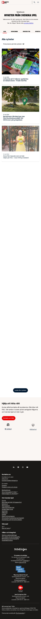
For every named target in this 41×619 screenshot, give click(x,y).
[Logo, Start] (5, 2)
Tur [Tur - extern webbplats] (3, 526)
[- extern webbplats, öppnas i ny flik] (13, 467)
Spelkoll (4, 514)
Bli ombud (8, 430)
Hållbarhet (5, 512)
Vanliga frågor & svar (7, 509)
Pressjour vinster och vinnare (9, 487)
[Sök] (34, 2)
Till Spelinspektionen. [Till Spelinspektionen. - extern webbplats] (20, 580)
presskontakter (28, 23)
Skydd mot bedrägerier (8, 516)
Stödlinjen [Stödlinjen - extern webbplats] (26, 560)
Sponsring (4, 511)
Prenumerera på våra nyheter (13, 44)
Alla (4, 31)
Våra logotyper (6, 505)
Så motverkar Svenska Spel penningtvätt (13, 518)
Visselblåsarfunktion (7, 540)
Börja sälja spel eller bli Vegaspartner (12, 502)
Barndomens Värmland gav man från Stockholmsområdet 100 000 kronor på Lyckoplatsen (14, 119)
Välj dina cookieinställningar (9, 535)
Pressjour (4, 485)
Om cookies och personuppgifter (11, 537)
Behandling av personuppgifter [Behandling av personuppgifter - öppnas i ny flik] (10, 538)
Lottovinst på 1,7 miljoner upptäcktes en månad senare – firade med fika (15, 80)
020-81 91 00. (22, 562)
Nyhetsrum (5, 504)
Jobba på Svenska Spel (8, 507)
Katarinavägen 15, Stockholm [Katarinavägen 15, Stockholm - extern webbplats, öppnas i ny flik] (9, 493)
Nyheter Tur (26, 31)
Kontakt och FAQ (8, 418)
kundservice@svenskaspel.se (10, 480)
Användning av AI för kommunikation (12, 519)
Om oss (4, 500)
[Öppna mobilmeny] (38, 2)
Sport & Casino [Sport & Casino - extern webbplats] (6, 528)
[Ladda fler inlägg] (20, 390)
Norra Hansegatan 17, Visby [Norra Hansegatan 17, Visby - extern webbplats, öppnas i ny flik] (9, 492)
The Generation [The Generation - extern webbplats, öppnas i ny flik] (20, 613)
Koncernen (14, 31)
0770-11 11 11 (5, 479)
